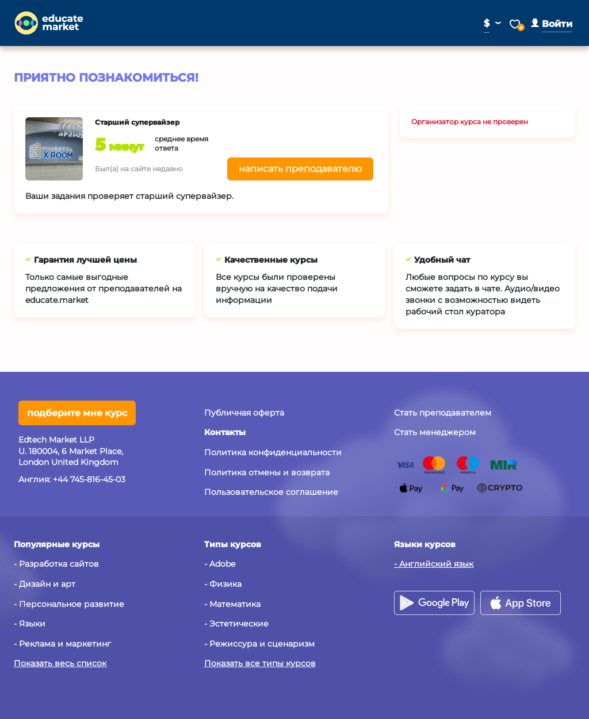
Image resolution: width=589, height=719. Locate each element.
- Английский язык (433, 564)
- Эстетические (236, 623)
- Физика (223, 584)
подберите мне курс (77, 412)
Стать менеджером (435, 432)
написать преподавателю (300, 168)
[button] (551, 23)
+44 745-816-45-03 (89, 479)
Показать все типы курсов (260, 663)
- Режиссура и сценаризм (259, 644)
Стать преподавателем (442, 412)
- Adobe (219, 564)
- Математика (232, 604)
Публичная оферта (244, 412)
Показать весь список (60, 663)
